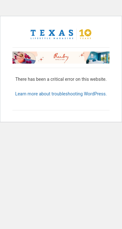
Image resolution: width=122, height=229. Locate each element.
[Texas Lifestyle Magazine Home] (61, 34)
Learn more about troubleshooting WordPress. (61, 93)
